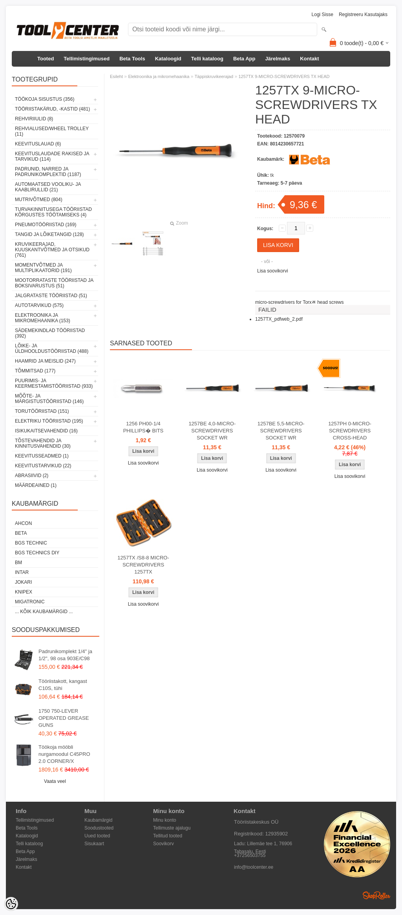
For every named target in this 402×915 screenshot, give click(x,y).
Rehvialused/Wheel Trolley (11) (52, 131)
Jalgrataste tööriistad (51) (51, 295)
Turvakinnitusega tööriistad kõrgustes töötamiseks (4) (53, 212)
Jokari (23, 582)
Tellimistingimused (87, 59)
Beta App (244, 59)
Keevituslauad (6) (38, 144)
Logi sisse (322, 14)
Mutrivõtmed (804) (38, 199)
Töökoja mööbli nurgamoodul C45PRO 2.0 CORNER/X (64, 754)
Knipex (23, 592)
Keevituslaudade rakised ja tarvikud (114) (52, 156)
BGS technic (31, 543)
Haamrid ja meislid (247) (45, 361)
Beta (21, 533)
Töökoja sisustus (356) (44, 99)
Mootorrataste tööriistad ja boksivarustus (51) (54, 283)
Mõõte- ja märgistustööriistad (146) (49, 398)
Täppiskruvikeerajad (214, 76)
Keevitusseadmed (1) (42, 456)
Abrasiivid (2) (31, 475)
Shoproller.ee (376, 895)
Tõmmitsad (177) (35, 371)
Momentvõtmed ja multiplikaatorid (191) (43, 267)
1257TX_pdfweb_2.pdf (279, 319)
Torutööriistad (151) (42, 411)
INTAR (22, 572)
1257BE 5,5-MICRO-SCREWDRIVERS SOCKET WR (281, 431)
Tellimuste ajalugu (171, 828)
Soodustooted (98, 828)
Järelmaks (278, 59)
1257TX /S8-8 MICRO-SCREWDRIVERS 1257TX (143, 565)
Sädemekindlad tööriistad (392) (50, 333)
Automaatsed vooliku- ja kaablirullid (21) (48, 187)
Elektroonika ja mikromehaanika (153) (42, 317)
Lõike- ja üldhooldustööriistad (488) (51, 348)
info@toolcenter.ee (253, 867)
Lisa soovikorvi (272, 271)
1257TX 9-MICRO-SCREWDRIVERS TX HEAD (283, 76)
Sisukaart (94, 843)
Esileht (116, 76)
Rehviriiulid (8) (34, 119)
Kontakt (309, 59)
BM (18, 562)
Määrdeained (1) (36, 485)
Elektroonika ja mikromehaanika (158, 76)
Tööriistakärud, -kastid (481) (52, 109)
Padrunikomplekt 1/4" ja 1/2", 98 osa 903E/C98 (65, 654)
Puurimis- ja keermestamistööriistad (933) (54, 383)
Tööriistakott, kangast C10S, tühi (62, 684)
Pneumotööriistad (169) (45, 224)
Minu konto (164, 820)
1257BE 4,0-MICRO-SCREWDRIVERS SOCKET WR (212, 431)
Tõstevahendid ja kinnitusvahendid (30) (43, 443)
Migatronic (30, 602)
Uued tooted (97, 836)
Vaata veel (55, 781)
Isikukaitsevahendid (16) (46, 431)
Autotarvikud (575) (39, 305)
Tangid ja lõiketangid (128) (49, 234)
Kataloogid (168, 59)
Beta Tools (132, 59)
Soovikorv (163, 843)
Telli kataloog (207, 59)
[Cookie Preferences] (11, 904)
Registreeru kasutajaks (363, 14)
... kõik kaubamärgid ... (44, 611)
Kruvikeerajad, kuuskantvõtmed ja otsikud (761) (52, 249)
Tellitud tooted (167, 836)
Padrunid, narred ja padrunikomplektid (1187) (48, 171)
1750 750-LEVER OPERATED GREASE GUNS (63, 718)
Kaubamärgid (98, 820)
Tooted (45, 59)
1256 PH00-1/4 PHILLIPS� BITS (143, 427)
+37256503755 (249, 855)
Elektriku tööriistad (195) (49, 421)
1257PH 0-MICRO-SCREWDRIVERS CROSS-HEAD (349, 431)
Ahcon (23, 523)
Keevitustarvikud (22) (43, 465)
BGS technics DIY (37, 553)
